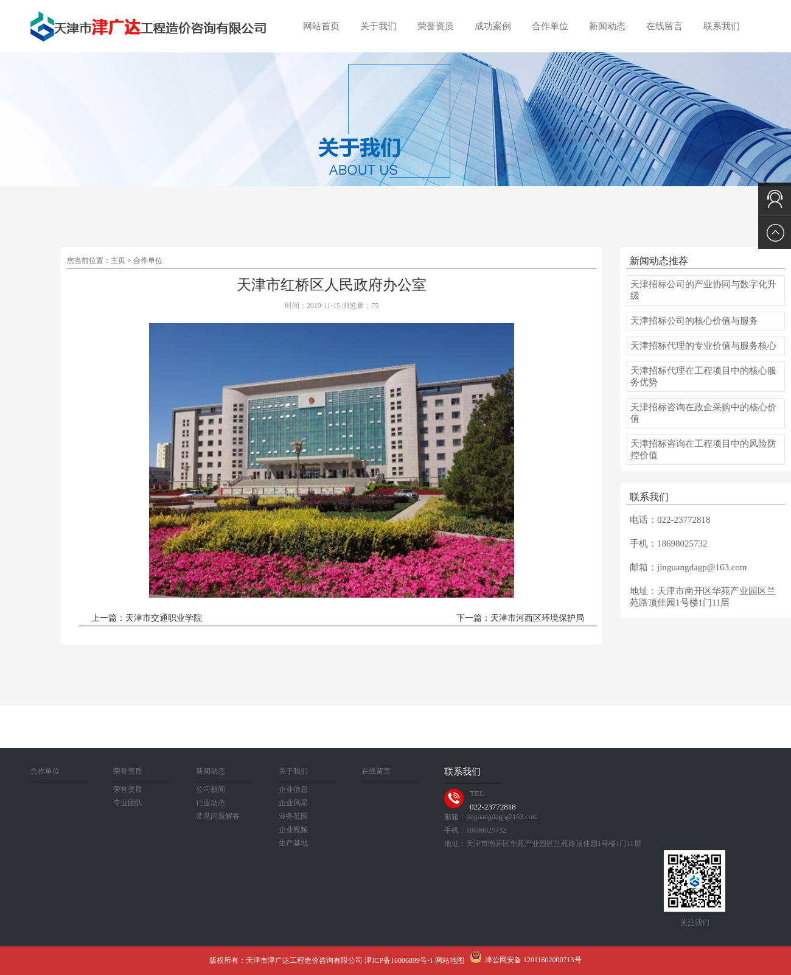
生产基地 (293, 843)
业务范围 (293, 816)
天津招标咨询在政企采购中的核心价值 (703, 413)
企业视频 (293, 829)
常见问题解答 (218, 816)
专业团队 (127, 803)
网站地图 (449, 960)
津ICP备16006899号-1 (398, 960)
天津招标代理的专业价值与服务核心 (703, 346)
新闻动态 (607, 26)
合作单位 (550, 26)
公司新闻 (210, 789)
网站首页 (321, 26)
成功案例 (493, 26)
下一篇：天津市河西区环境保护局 (520, 618)
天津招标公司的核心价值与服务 (694, 321)
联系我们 (721, 26)
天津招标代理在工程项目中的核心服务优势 (703, 376)
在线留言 (664, 26)
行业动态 (210, 803)
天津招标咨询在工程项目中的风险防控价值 (703, 449)
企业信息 (293, 789)
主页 (118, 260)
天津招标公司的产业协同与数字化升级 (703, 290)
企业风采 (293, 803)
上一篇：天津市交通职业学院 (146, 618)
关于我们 (378, 26)
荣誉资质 (435, 26)
